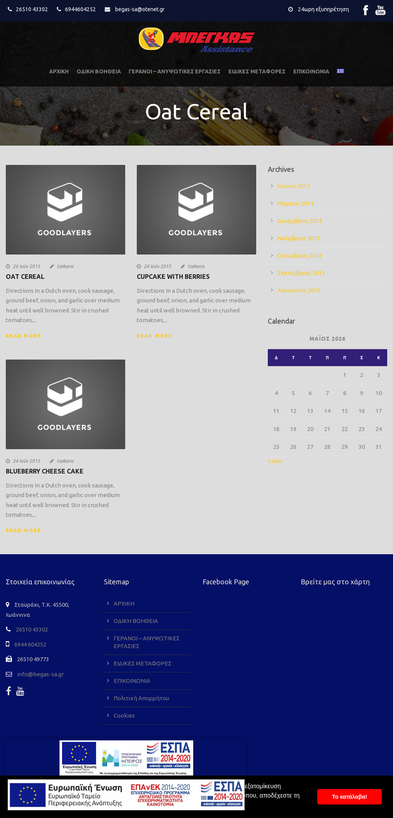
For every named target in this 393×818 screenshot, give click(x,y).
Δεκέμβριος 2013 (299, 220)
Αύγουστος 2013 (298, 290)
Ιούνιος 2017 (293, 186)
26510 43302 (32, 9)
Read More (23, 335)
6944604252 (80, 9)
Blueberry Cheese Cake (44, 471)
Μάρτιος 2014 (295, 203)
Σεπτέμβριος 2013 (301, 273)
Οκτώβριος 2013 (299, 255)
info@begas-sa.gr (40, 674)
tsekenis (65, 266)
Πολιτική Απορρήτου (141, 698)
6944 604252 (30, 644)
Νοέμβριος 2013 (298, 238)
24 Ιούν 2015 (26, 460)
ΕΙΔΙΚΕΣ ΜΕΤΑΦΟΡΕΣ (257, 71)
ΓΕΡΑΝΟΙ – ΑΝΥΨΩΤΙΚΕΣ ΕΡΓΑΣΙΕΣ (175, 71)
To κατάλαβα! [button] (349, 797)
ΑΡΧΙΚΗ (59, 71)
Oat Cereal (25, 276)
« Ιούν (275, 461)
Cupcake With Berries (173, 276)
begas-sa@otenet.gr (140, 9)
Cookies (124, 715)
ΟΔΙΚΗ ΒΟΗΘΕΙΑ (99, 71)
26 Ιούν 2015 (26, 266)
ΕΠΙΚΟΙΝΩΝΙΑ (311, 71)
